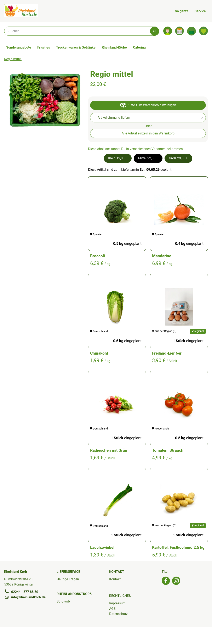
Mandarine (161, 256)
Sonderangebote (18, 47)
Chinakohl (99, 353)
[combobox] (148, 117)
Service (200, 11)
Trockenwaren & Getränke (76, 47)
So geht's (181, 11)
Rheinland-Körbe (114, 47)
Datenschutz (118, 614)
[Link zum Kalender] (179, 31)
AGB (112, 609)
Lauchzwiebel (102, 547)
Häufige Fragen (68, 579)
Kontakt (115, 579)
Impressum (117, 603)
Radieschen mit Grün (108, 450)
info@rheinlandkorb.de (25, 597)
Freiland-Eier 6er (167, 353)
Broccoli (97, 256)
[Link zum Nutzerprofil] (167, 31)
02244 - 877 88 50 (21, 591)
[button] (118, 158)
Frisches (43, 47)
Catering (139, 47)
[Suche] (81, 31)
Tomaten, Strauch (167, 450)
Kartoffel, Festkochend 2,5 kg (178, 547)
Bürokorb (63, 601)
